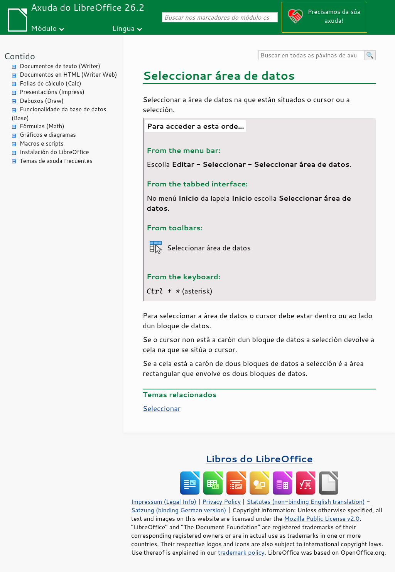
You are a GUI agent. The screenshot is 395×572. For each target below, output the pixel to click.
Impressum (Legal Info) (163, 501)
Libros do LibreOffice (259, 458)
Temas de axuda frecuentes (56, 161)
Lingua (123, 28)
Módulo (44, 28)
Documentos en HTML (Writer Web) (68, 74)
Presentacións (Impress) (52, 92)
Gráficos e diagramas (48, 135)
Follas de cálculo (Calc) (50, 83)
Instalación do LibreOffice (54, 152)
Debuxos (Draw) (42, 101)
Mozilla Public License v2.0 (322, 518)
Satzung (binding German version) (178, 510)
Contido (19, 56)
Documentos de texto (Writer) (60, 66)
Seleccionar (162, 408)
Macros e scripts (42, 143)
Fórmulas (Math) (42, 126)
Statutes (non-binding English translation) (305, 501)
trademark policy (241, 552)
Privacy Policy (221, 501)
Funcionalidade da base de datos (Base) (59, 113)
